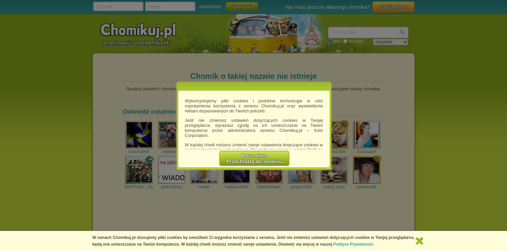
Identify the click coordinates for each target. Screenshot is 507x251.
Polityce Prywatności (353, 244)
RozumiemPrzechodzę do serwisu (254, 158)
